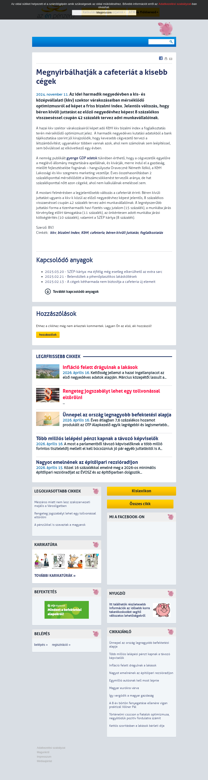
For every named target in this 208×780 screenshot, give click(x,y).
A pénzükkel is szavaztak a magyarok (60, 525)
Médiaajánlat (44, 761)
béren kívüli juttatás (122, 232)
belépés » (41, 644)
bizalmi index (69, 232)
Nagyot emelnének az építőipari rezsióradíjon (141, 673)
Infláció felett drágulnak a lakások (132, 665)
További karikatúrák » (55, 575)
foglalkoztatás (151, 232)
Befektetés (45, 592)
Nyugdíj (117, 593)
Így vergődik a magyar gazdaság (131, 695)
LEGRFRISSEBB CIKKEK (58, 356)
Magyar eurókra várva (124, 688)
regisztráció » (61, 644)
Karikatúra (45, 544)
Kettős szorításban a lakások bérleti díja (136, 726)
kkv (53, 232)
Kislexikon (141, 491)
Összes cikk (140, 504)
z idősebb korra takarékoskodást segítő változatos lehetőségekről (129, 612)
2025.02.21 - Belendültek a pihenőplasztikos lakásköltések (91, 277)
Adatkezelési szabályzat (51, 747)
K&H (84, 232)
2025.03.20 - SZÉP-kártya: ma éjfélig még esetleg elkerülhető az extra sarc (103, 272)
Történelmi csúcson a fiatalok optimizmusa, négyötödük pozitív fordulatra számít (139, 716)
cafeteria (97, 232)
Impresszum (44, 756)
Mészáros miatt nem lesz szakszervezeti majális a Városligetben (62, 504)
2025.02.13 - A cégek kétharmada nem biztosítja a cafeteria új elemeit (100, 282)
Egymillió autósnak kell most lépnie (134, 680)
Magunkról (43, 752)
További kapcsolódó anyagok (76, 292)
